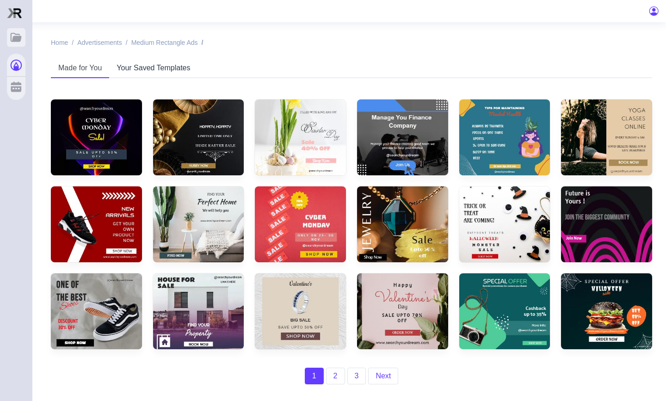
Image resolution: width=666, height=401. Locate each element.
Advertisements (99, 42)
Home (59, 42)
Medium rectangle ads (164, 42)
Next (383, 376)
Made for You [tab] (80, 68)
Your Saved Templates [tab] (153, 68)
